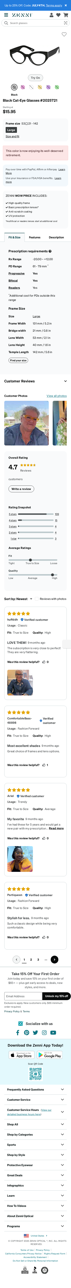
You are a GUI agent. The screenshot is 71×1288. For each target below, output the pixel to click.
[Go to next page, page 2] (54, 959)
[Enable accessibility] (66, 644)
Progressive (17, 273)
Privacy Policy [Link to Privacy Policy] (43, 1250)
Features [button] (34, 237)
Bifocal (13, 280)
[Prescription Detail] (49, 251)
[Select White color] (31, 87)
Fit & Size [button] (14, 237)
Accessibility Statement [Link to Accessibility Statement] (35, 1257)
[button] (65, 22)
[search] (31, 22)
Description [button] (56, 237)
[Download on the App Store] (22, 1055)
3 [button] (38, 959)
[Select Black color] (14, 87)
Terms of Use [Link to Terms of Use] (26, 1250)
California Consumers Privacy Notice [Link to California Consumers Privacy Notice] (23, 1253)
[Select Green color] (57, 87)
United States (35, 1236)
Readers (14, 287)
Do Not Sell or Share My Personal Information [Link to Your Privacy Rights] (35, 1260)
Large (36, 316)
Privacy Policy (12, 1011)
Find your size (18, 360)
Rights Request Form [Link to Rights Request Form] (54, 1253)
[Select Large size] (11, 130)
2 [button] (31, 959)
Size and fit (12, 136)
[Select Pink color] (23, 87)
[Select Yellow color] (40, 87)
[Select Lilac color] (48, 87)
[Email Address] (23, 996)
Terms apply (54, 5)
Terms (26, 1011)
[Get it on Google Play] (49, 1055)
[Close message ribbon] (66, 5)
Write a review (21, 489)
